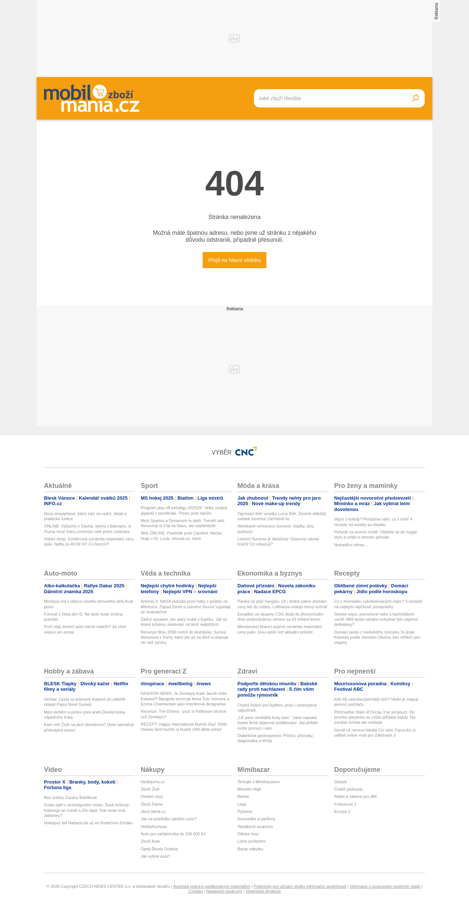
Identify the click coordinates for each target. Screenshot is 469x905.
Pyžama (244, 811)
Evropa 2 (342, 811)
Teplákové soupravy (255, 826)
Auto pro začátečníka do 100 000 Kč (173, 834)
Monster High (249, 789)
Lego (241, 804)
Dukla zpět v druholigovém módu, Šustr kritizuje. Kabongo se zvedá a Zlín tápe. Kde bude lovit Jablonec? (87, 810)
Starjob (340, 782)
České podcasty (348, 789)
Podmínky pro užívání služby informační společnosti (300, 886)
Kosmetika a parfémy (256, 819)
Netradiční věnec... (351, 545)
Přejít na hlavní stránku (234, 260)
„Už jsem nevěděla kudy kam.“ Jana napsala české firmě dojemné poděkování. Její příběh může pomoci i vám (277, 722)
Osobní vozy (152, 796)
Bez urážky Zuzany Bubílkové (70, 797)
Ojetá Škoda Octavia (159, 849)
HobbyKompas (154, 826)
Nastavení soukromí (224, 891)
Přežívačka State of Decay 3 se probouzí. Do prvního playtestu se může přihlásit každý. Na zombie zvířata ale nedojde (374, 717)
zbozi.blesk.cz (153, 811)
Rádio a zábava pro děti (355, 796)
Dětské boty (248, 834)
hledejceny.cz (153, 782)
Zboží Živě (150, 789)
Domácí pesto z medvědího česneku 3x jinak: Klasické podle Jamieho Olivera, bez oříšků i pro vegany (377, 637)
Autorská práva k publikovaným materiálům (211, 886)
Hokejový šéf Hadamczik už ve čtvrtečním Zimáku (88, 823)
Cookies (195, 891)
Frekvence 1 (345, 804)
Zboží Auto (150, 841)
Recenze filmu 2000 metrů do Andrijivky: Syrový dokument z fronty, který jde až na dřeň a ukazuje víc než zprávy (184, 637)
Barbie (243, 796)
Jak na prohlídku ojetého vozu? (168, 819)
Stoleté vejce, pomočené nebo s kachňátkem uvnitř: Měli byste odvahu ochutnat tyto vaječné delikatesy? (376, 619)
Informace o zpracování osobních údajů (385, 886)
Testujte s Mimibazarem (258, 782)
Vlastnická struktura (263, 891)
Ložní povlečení (251, 841)
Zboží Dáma (152, 804)
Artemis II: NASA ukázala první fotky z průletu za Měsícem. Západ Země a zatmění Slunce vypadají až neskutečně (185, 606)
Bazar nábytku (250, 849)
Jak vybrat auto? (155, 856)
